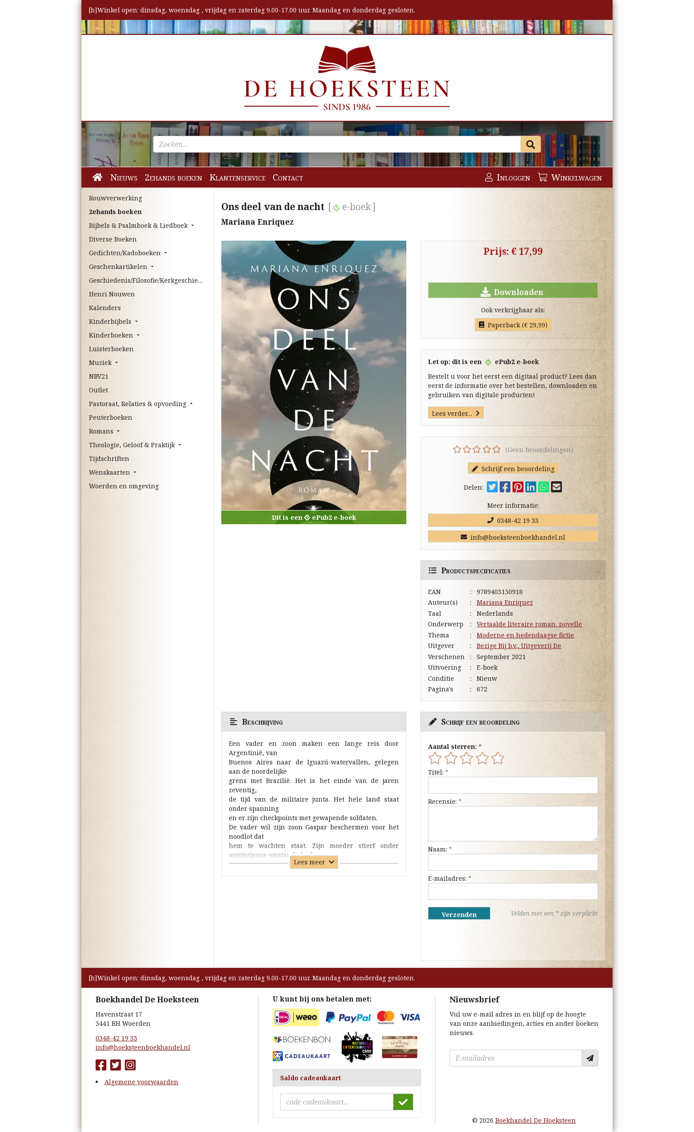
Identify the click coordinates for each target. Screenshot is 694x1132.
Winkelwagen (569, 177)
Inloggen (507, 177)
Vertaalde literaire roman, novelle (529, 624)
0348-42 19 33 (513, 520)
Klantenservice (237, 177)
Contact (288, 177)
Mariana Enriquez (505, 602)
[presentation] (484, 940)
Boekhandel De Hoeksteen (535, 1120)
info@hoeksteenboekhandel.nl (513, 537)
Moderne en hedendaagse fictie (525, 635)
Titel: (435, 772)
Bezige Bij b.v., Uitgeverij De (519, 645)
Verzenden (459, 914)
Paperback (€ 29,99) (513, 325)
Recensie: (442, 801)
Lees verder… (456, 413)
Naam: (437, 849)
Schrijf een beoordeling (513, 468)
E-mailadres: (447, 878)
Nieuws (124, 177)
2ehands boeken (173, 177)
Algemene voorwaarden (141, 1082)
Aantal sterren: (452, 746)
